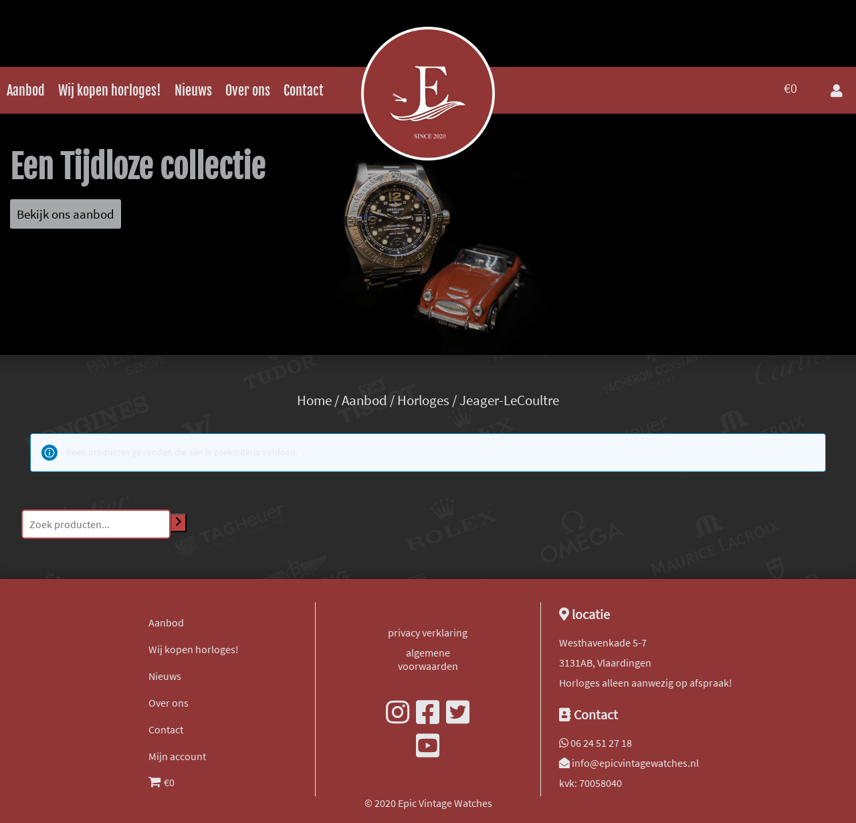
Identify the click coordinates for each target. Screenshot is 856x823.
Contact (304, 90)
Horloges (423, 400)
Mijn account (177, 756)
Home (314, 400)
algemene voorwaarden (428, 659)
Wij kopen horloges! (109, 90)
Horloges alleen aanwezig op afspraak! (645, 682)
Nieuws (193, 90)
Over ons (247, 90)
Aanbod (26, 90)
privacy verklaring (427, 632)
